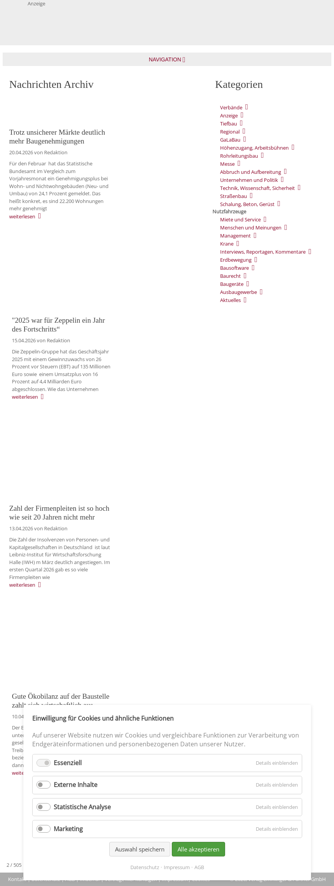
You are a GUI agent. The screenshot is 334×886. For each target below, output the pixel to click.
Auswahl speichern (140, 849)
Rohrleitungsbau (239, 155)
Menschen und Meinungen (250, 227)
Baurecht (230, 275)
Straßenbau (233, 196)
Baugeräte (232, 283)
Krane (227, 243)
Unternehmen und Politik (249, 180)
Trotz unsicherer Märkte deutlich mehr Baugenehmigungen (57, 136)
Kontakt (17, 879)
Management (235, 235)
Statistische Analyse (82, 807)
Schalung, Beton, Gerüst (247, 204)
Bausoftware (234, 267)
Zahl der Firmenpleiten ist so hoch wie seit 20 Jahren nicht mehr (59, 512)
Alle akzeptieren (198, 849)
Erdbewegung (236, 259)
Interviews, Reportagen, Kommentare (263, 251)
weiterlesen (22, 216)
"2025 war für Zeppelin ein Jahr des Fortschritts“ (58, 324)
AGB (199, 867)
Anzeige (229, 115)
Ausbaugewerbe (238, 292)
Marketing (68, 829)
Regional (230, 131)
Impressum (177, 867)
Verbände (231, 107)
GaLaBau (230, 139)
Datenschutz (144, 867)
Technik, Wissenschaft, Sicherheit (257, 188)
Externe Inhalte (75, 784)
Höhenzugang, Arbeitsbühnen (254, 147)
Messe (227, 163)
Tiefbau (228, 123)
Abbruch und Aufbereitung (250, 171)
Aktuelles (230, 300)
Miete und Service (240, 219)
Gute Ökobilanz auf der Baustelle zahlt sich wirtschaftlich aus (60, 700)
